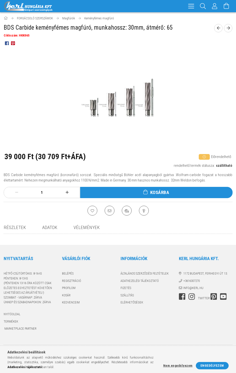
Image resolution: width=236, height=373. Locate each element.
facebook (182, 296)
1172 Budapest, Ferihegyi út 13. (205, 273)
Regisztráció (71, 281)
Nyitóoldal (12, 314)
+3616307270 (191, 281)
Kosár (66, 295)
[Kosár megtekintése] (226, 6)
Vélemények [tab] (87, 227)
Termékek (11, 321)
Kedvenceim (71, 302)
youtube (223, 296)
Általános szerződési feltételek (145, 273)
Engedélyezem (212, 365)
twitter (204, 298)
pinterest (214, 296)
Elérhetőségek (132, 302)
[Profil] (215, 6)
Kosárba (159, 192)
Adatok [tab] (49, 227)
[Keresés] (203, 6)
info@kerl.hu (193, 288)
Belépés (68, 273)
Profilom (68, 288)
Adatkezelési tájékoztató (140, 281)
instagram (191, 296)
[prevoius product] (218, 28)
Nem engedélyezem (178, 365)
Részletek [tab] (15, 227)
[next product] (228, 28)
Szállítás (127, 295)
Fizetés (126, 288)
